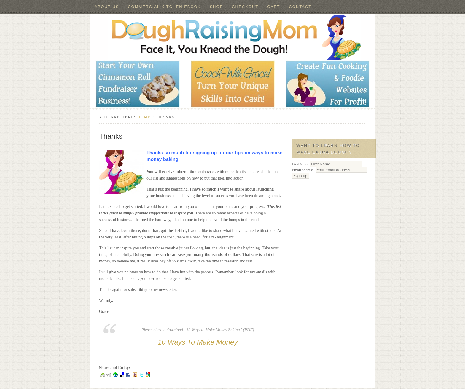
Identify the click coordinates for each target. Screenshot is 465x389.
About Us (107, 6)
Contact (300, 6)
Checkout (245, 6)
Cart (273, 6)
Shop (216, 6)
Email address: (329, 170)
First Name (300, 164)
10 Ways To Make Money (198, 342)
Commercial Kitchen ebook (164, 6)
